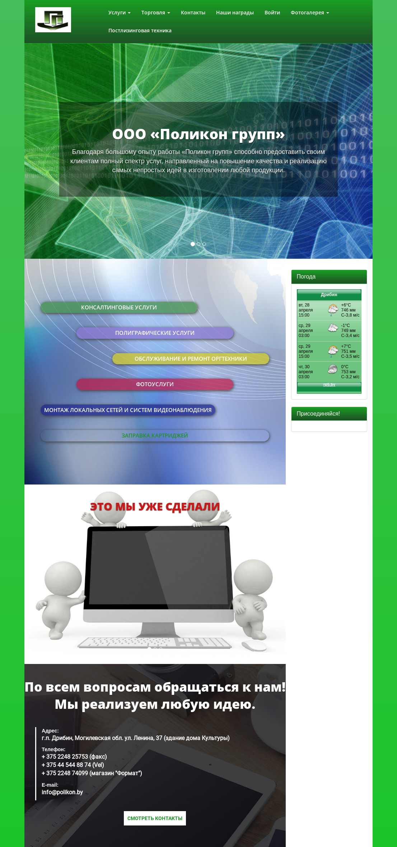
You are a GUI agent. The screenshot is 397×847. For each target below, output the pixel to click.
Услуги (119, 12)
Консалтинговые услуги (119, 307)
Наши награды (235, 12)
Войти (272, 12)
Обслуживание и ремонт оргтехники (191, 358)
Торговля (155, 12)
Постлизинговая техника (140, 30)
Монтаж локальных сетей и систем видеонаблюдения (128, 409)
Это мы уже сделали (155, 506)
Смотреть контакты (154, 818)
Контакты (193, 12)
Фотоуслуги (155, 384)
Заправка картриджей (155, 435)
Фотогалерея (310, 12)
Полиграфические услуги (155, 332)
